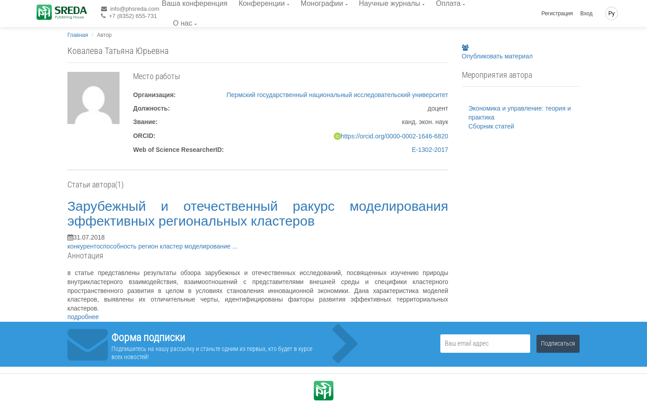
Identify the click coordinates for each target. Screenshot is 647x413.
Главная (77, 35)
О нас (182, 23)
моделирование (208, 246)
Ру (611, 13)
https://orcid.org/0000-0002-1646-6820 (394, 136)
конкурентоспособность (102, 246)
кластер (172, 246)
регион (149, 246)
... (235, 246)
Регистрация (557, 13)
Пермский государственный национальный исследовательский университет (337, 94)
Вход (587, 13)
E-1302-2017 (430, 149)
